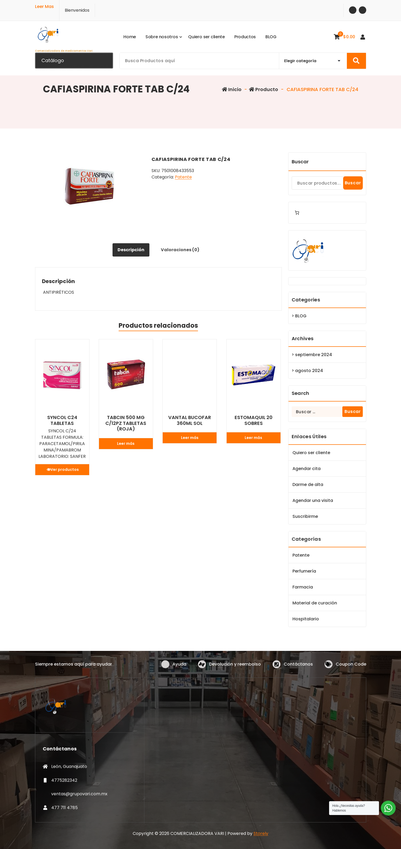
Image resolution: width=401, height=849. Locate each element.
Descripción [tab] (131, 250)
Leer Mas (44, 5)
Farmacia (302, 587)
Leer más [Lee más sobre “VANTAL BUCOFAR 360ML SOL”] (190, 437)
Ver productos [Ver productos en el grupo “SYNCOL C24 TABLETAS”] (64, 469)
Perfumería (304, 571)
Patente (183, 177)
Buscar (300, 161)
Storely (260, 833)
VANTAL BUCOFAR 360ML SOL (189, 420)
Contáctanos (298, 672)
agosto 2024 (309, 371)
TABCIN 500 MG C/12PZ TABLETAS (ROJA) (125, 423)
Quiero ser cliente (311, 453)
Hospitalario (305, 619)
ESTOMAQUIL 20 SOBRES (254, 420)
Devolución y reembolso (235, 672)
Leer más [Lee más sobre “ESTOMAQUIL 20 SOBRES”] (253, 437)
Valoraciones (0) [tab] (180, 250)
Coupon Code (351, 672)
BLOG (301, 316)
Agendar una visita (312, 500)
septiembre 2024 (313, 355)
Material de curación (314, 603)
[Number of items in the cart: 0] (297, 212)
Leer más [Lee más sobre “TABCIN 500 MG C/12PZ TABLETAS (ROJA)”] (126, 443)
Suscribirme (305, 516)
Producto (263, 89)
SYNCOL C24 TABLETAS (62, 420)
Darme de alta (307, 484)
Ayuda (179, 672)
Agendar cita (306, 469)
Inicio (232, 89)
